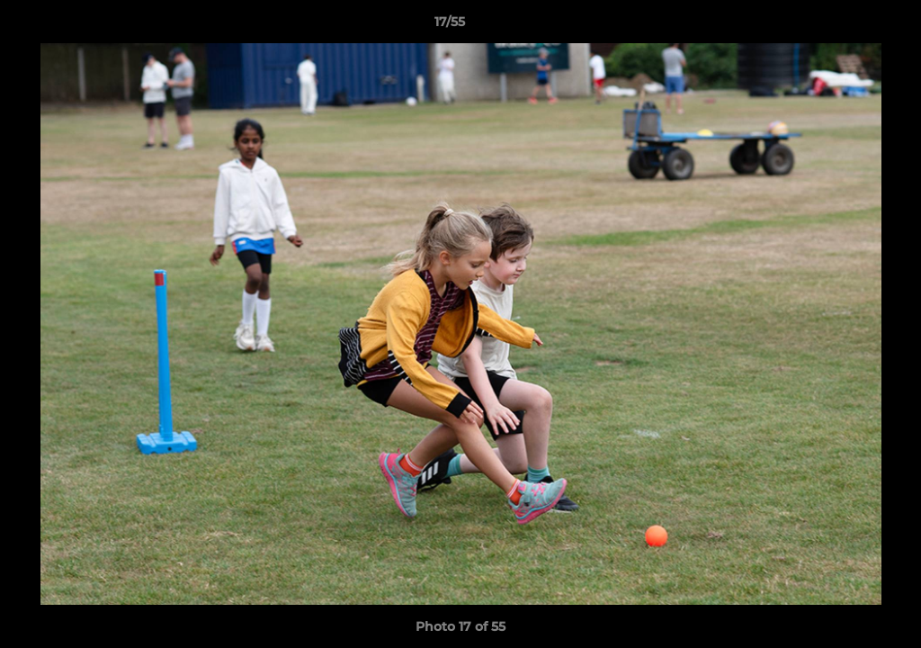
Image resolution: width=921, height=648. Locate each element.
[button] (845, 26)
